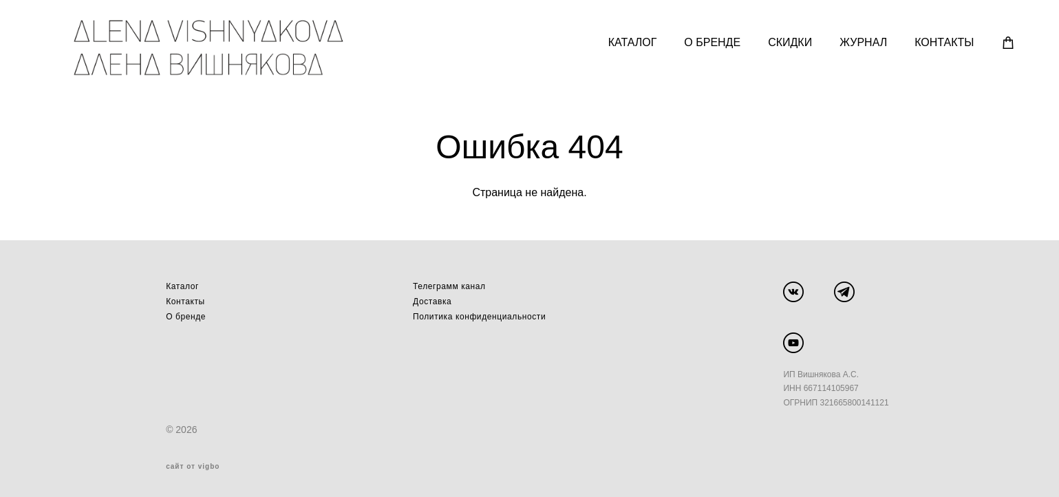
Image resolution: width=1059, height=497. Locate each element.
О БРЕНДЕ (707, 41)
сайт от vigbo (193, 464)
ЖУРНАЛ (858, 41)
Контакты (185, 299)
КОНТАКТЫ (939, 41)
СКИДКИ (785, 41)
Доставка (432, 299)
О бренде (186, 314)
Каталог (182, 284)
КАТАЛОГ (627, 41)
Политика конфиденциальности (479, 314)
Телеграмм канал (449, 284)
